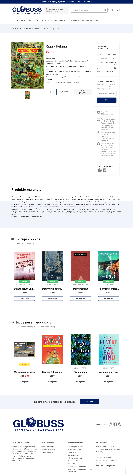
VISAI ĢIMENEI (73, 20)
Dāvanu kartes (73, 455)
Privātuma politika (75, 458)
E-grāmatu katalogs (47, 449)
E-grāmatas (34, 20)
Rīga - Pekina (55, 29)
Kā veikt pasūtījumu (75, 447)
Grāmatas (45, 20)
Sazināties (90, 401)
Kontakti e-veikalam (103, 457)
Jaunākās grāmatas (19, 20)
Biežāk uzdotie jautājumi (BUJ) (79, 466)
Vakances (71, 464)
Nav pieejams (82, 92)
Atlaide (24, 364)
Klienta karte (73, 452)
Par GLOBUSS (73, 461)
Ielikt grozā (24, 298)
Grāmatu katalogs (46, 447)
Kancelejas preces (58, 20)
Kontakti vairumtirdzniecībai (106, 460)
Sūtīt (106, 100)
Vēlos (64, 92)
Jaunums (24, 281)
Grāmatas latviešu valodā (30, 29)
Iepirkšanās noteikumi (76, 449)
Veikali (98, 463)
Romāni (45, 29)
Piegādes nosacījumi (90, 20)
